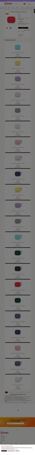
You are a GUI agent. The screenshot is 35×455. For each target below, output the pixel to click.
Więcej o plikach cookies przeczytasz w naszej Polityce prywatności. (9, 449)
